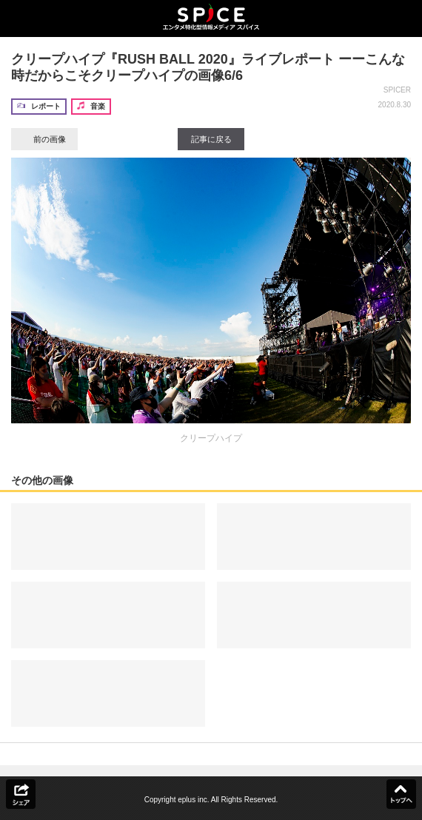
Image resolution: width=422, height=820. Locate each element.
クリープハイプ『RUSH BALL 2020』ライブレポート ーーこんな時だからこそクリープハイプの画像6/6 (208, 67)
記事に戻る (211, 139)
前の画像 (44, 139)
